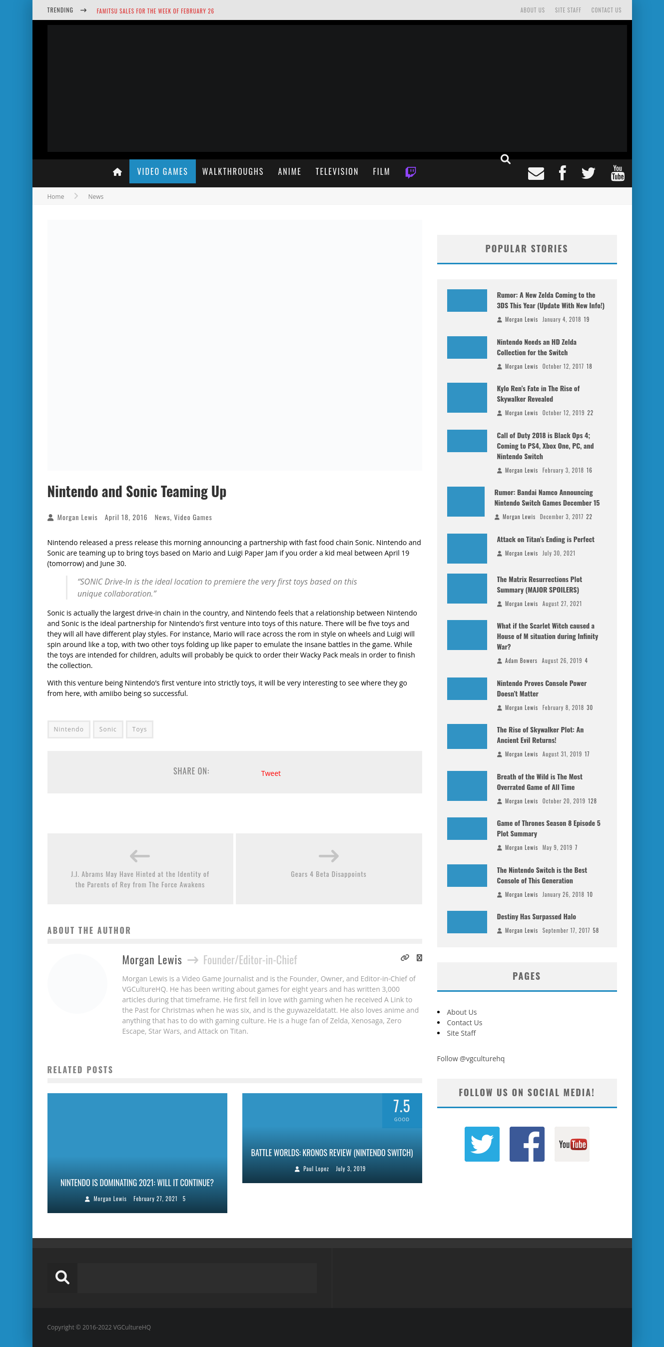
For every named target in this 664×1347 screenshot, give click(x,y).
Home (55, 196)
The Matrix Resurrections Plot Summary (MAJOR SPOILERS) (540, 584)
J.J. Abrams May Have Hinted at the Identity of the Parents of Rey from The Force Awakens (140, 878)
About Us (533, 10)
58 (596, 930)
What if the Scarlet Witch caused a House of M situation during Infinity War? (548, 636)
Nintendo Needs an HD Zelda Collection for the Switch (537, 346)
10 (590, 894)
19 (587, 319)
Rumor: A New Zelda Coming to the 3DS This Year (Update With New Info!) (551, 299)
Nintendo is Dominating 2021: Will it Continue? (137, 1183)
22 (590, 413)
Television (337, 171)
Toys (139, 729)
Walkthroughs (233, 171)
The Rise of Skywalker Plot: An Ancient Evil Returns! (540, 734)
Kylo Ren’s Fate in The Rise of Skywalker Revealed (538, 393)
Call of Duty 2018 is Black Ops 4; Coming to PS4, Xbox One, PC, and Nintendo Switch (545, 445)
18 (590, 366)
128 (592, 801)
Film (381, 171)
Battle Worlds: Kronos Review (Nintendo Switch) (332, 1153)
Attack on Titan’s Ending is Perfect (546, 539)
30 (590, 707)
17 (587, 754)
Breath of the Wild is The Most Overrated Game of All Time (540, 781)
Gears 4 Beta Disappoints (328, 873)
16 (590, 470)
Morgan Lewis (77, 517)
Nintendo (69, 729)
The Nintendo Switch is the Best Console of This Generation (542, 874)
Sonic (108, 729)
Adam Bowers (521, 661)
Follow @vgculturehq (471, 1058)
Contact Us (607, 10)
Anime (289, 171)
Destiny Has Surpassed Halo (537, 916)
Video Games (162, 171)
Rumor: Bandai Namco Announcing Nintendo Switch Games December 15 (547, 497)
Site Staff (568, 10)
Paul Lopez (316, 1169)
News (162, 517)
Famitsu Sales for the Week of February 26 (155, 11)
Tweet (271, 773)
